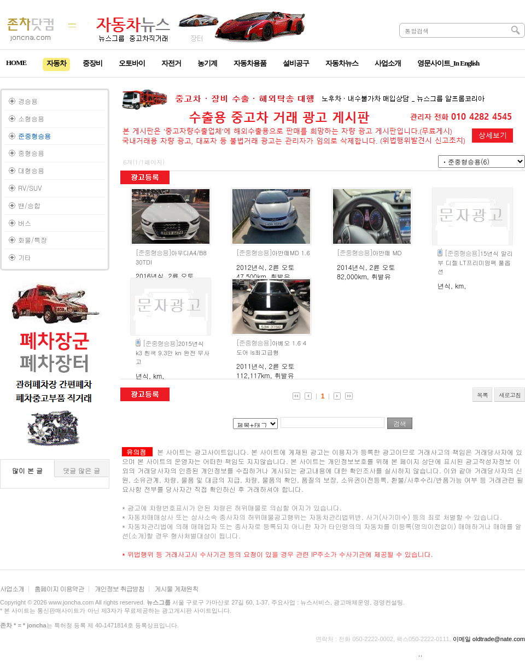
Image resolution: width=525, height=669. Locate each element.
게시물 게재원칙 (177, 588)
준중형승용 (34, 135)
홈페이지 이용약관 (59, 588)
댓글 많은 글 (81, 470)
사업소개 (12, 588)
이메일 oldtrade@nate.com (489, 639)
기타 (24, 257)
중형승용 (31, 152)
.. (420, 653)
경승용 (28, 100)
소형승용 (31, 118)
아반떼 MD (369, 253)
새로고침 (510, 395)
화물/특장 (32, 239)
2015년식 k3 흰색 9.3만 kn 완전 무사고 (172, 352)
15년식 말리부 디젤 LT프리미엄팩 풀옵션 (475, 262)
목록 (482, 395)
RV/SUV (30, 187)
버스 (24, 222)
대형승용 (31, 170)
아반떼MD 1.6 (273, 253)
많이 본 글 (27, 470)
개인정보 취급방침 (119, 588)
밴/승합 (29, 205)
